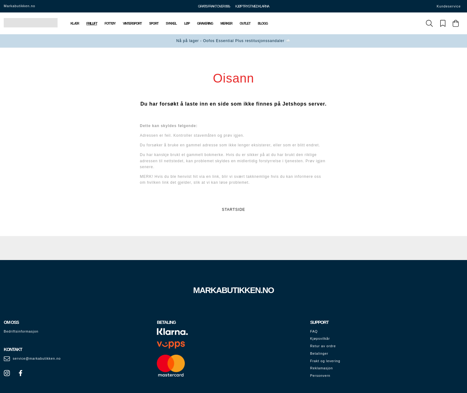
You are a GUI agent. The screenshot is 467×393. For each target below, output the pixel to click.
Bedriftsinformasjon (21, 331)
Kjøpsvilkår (320, 338)
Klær (75, 23)
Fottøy (110, 23)
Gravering (205, 23)
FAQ (314, 331)
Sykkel (171, 23)
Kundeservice (449, 6)
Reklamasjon (321, 368)
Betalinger (319, 353)
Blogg (263, 23)
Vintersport (132, 23)
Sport (153, 23)
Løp (187, 23)
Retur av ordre (323, 346)
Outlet (245, 23)
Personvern (320, 375)
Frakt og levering (325, 361)
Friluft (91, 23)
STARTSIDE (233, 209)
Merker (226, 23)
